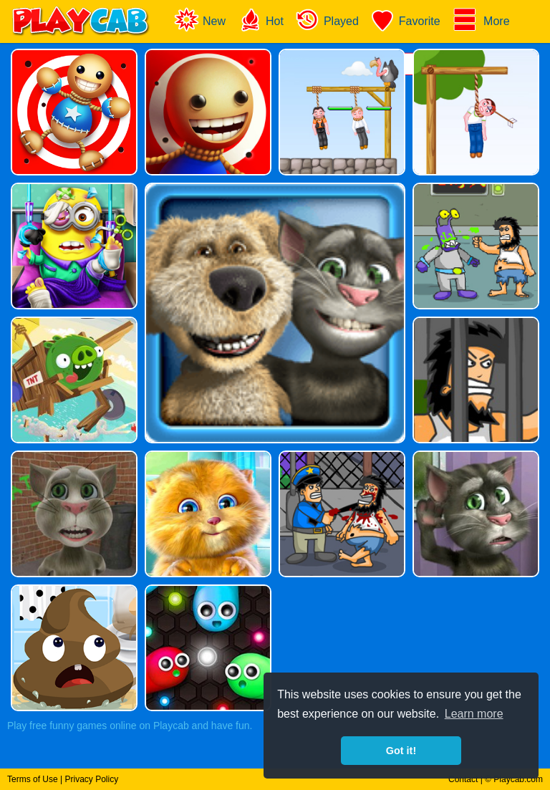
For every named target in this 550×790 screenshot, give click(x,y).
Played (327, 19)
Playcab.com (518, 779)
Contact (463, 779)
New (200, 19)
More (481, 19)
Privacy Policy (91, 779)
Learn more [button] (474, 714)
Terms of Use (32, 779)
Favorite (405, 19)
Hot (260, 19)
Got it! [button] (401, 750)
